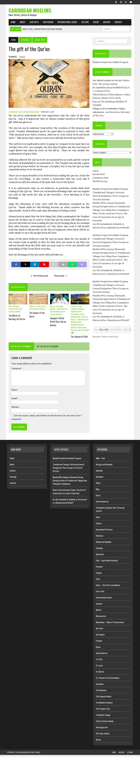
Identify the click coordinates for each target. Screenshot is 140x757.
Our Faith (32, 23)
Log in (96, 171)
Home (11, 23)
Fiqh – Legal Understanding (107, 562)
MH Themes (36, 754)
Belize (98, 484)
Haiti (98, 580)
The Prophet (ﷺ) (103, 710)
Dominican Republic (103, 543)
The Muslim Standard (104, 704)
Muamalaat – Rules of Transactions (110, 624)
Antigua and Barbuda (104, 466)
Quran (21, 57)
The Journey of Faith (79, 338)
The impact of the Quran (36, 316)
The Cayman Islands (103, 698)
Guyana (99, 574)
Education (100, 556)
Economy (99, 550)
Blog (42, 309)
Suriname (99, 686)
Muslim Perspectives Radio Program (111, 63)
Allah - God (33, 309)
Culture (83, 23)
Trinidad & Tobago (103, 716)
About (21, 23)
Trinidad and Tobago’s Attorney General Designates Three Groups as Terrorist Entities (111, 197)
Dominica (99, 537)
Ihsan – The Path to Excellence (108, 587)
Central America (102, 503)
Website (14, 408)
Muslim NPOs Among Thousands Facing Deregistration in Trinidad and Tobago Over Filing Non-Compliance (113, 208)
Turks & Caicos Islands (104, 723)
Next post (60, 278)
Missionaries (101, 618)
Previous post (39, 278)
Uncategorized (102, 729)
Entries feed (99, 175)
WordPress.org (100, 182)
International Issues (65, 23)
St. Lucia (99, 667)
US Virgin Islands (102, 735)
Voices (94, 23)
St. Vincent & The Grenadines (107, 679)
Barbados (99, 478)
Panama (99, 642)
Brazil (98, 497)
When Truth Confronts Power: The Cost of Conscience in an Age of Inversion (110, 218)
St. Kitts (99, 661)
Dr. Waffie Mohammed (27, 114)
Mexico (98, 611)
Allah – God (100, 460)
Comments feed (101, 178)
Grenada (99, 568)
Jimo (95, 102)
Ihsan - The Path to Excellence (58, 311)
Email (13, 400)
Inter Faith (100, 593)
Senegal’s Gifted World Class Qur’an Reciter (57, 323)
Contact (117, 23)
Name (13, 391)
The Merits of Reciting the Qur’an (15, 319)
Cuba (98, 519)
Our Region (46, 23)
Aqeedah (75, 312)
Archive (105, 23)
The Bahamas (101, 692)
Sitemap (13, 478)
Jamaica (99, 605)
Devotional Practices (104, 531)
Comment (15, 370)
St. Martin (100, 673)
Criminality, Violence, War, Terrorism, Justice (79, 316)
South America (101, 655)
